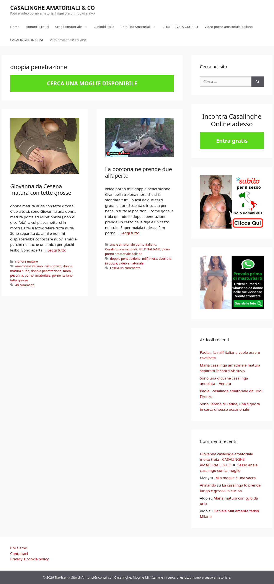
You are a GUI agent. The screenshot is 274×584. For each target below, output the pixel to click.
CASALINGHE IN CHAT (26, 39)
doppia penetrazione (46, 271)
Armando (208, 485)
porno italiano (62, 275)
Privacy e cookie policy (29, 558)
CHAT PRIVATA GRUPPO (180, 26)
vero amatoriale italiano (68, 39)
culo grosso (52, 266)
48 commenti (24, 285)
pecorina (16, 275)
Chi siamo (18, 547)
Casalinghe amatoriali (121, 249)
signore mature (26, 261)
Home (15, 26)
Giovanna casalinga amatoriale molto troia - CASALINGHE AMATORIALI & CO (226, 459)
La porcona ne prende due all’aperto (138, 172)
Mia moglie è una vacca (235, 477)
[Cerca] (257, 81)
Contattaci (19, 553)
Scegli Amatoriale (72, 26)
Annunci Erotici (37, 26)
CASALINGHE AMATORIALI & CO (52, 7)
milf (145, 258)
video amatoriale (131, 263)
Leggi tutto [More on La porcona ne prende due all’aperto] (129, 232)
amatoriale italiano (29, 266)
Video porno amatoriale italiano (228, 26)
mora (67, 271)
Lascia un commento (125, 268)
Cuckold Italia (104, 26)
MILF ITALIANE (149, 249)
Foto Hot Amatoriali (140, 26)
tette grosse (19, 280)
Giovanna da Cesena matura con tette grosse (40, 189)
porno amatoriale (37, 275)
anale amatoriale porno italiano (133, 244)
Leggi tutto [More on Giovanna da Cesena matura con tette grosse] (56, 250)
